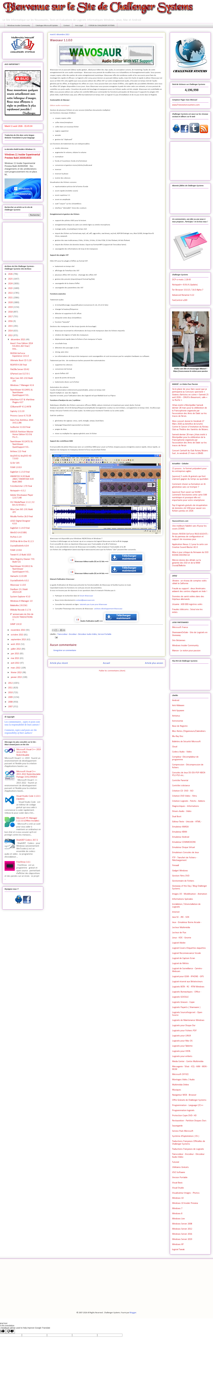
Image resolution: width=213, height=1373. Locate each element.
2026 (10, 274)
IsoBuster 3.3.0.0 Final (20, 427)
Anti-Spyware (178, 711)
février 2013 (16, 672)
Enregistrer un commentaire (65, 650)
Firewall (175, 865)
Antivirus (176, 716)
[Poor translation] (10, 1331)
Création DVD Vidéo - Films (184, 796)
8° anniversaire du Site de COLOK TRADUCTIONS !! (21, 617)
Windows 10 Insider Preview (185, 1203)
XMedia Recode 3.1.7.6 (20, 610)
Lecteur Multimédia (181, 927)
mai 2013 (15, 658)
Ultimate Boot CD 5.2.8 (20, 360)
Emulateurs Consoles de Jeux (185, 852)
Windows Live (178, 1219)
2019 (10, 307)
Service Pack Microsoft (182, 1131)
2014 (10, 331)
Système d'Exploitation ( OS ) (185, 1136)
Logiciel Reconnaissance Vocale (186, 953)
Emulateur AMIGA (180, 827)
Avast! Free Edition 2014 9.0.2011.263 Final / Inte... (21, 346)
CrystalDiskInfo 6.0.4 (19, 546)
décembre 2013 (18, 339)
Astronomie (177, 721)
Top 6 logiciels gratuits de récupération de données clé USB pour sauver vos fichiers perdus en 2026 (189, 508)
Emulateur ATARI (179, 832)
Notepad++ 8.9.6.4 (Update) (185, 285)
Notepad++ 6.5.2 (18, 491)
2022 (10, 293)
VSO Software (178, 1172)
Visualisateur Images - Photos (186, 1193)
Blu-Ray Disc (177, 736)
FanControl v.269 (179, 300)
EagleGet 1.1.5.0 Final (20, 472)
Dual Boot (176, 816)
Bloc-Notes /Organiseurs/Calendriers (189, 731)
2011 (10, 688)
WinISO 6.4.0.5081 (18, 533)
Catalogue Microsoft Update (47, 25)
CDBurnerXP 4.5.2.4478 (20, 407)
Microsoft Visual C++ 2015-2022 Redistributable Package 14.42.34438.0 (28, 774)
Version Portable (104, 634)
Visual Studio (178, 1188)
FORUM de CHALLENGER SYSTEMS (101, 25)
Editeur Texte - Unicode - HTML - (187, 822)
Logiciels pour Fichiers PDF (184, 1031)
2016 (10, 321)
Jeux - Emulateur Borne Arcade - (186, 922)
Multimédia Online (180, 1085)
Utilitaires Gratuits (180, 1167)
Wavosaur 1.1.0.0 (18, 585)
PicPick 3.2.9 (15, 537)
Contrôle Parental (180, 780)
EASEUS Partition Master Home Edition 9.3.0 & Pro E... (21, 434)
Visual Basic (177, 1183)
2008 (10, 702)
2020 (10, 302)
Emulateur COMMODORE (184, 842)
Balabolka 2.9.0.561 (18, 605)
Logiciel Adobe (178, 943)
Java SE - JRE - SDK (180, 917)
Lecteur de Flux (179, 933)
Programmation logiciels (183, 1110)
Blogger (133, 1313)
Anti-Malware (178, 705)
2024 (10, 284)
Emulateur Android (180, 837)
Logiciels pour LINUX (181, 1036)
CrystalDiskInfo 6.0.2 (19, 581)
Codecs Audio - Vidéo (182, 752)
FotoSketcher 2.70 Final (21, 486)
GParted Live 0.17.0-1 (20, 374)
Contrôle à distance (181, 786)
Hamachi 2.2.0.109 (18, 576)
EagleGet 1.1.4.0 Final (20, 528)
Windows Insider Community (18, 25)
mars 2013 (16, 668)
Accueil (106, 663)
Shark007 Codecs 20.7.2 (27, 840)
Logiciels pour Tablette (182, 1046)
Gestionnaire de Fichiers (183, 881)
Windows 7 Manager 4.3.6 (22, 385)
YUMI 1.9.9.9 (16, 467)
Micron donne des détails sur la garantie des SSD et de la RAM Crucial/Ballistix (186, 563)
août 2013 (16, 644)
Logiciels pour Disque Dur (183, 1025)
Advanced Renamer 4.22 (183, 295)
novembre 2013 (18, 630)
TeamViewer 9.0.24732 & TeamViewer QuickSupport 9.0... (21, 444)
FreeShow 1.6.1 (23, 862)
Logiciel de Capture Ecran (183, 958)
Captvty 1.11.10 (17, 411)
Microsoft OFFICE (180, 1074)
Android (175, 700)
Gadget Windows (180, 871)
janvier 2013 (16, 677)
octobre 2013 (17, 635)
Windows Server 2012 (182, 1229)
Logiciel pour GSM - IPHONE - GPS (188, 976)
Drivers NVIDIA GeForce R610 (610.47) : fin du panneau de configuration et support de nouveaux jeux (190, 536)
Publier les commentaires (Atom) (112, 671)
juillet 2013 (16, 649)
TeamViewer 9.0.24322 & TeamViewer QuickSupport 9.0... (21, 569)
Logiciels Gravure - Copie (183, 1002)
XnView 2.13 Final (18, 451)
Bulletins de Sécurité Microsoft (186, 741)
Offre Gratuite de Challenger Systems (189, 1100)
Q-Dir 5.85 (14, 463)
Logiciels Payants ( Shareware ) (186, 1007)
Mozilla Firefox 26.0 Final (21, 516)
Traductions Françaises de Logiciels (188, 1149)
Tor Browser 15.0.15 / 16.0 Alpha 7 (187, 290)
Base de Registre (180, 726)
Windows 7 (177, 1208)
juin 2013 (15, 654)
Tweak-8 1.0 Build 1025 (20, 555)
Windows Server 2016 (182, 1234)
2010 (10, 692)
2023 (10, 288)
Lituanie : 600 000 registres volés (187, 604)
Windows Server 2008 (182, 1224)
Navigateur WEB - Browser (184, 1095)
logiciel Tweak (178, 1249)
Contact (66, 25)
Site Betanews (178, 640)
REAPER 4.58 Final (18, 365)
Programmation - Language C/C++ (187, 1105)
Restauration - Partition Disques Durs (189, 1121)
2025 (10, 279)
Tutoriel (175, 1162)
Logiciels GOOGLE (180, 997)
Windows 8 (177, 1213)
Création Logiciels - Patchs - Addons (188, 801)
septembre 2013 (19, 639)
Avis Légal (79, 25)
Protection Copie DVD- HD (184, 1115)
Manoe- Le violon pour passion (186, 651)
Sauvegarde (177, 1126)
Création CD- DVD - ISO (182, 791)
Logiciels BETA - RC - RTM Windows (188, 987)
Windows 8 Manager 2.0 (21, 601)
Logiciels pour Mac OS (182, 1041)
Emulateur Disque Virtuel (183, 847)
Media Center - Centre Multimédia (187, 1061)
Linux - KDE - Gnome (181, 938)
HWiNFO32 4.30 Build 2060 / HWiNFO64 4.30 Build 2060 (22, 479)
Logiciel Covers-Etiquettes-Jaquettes (189, 948)
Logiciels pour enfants (182, 1056)
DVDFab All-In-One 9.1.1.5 (22, 541)
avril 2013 (15, 663)
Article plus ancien (154, 663)
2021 (10, 298)
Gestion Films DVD (180, 876)
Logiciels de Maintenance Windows (188, 1020)
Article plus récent (59, 663)
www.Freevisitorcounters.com (186, 105)
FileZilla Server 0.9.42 (19, 369)
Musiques (176, 1090)
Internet (176, 912)
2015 (10, 326)
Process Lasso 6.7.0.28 (20, 416)
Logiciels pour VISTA (181, 1051)
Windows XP (178, 1244)
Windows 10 (177, 1198)
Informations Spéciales (182, 899)
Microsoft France (180, 627)
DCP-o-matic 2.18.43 (181, 280)
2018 (10, 312)
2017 (10, 316)
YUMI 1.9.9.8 (16, 550)
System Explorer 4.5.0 (20, 597)
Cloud (174, 747)
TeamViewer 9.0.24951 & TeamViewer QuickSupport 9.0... (21, 392)
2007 (10, 707)
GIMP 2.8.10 (15, 624)
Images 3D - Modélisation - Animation (189, 894)
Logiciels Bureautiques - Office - (186, 992)
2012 (10, 683)
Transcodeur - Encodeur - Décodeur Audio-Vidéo (77, 634)
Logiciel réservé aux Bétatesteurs (187, 982)
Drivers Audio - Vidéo (181, 811)
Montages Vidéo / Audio (183, 1080)
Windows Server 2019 (182, 1239)
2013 (10, 335)
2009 (10, 697)
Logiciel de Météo (180, 963)
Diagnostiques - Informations (185, 806)
